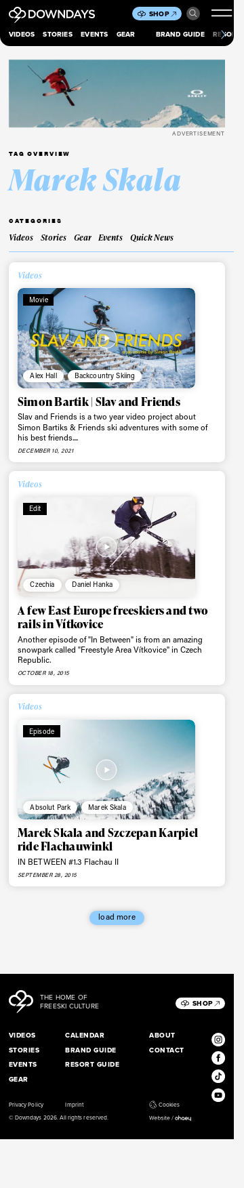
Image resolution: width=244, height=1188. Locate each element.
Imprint (74, 1105)
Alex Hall (43, 375)
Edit (35, 508)
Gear (126, 34)
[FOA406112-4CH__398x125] (117, 93)
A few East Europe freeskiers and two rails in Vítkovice (113, 617)
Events (94, 34)
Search (193, 13)
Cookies (164, 1105)
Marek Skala (107, 807)
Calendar (84, 1035)
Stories (57, 34)
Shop (162, 14)
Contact (166, 1050)
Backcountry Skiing (105, 375)
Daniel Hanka (92, 584)
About (162, 1035)
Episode (41, 731)
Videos (22, 34)
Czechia (42, 584)
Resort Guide (92, 1064)
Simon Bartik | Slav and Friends (99, 401)
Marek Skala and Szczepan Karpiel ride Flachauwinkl (108, 839)
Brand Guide (180, 34)
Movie (38, 299)
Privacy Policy (26, 1105)
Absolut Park (50, 807)
